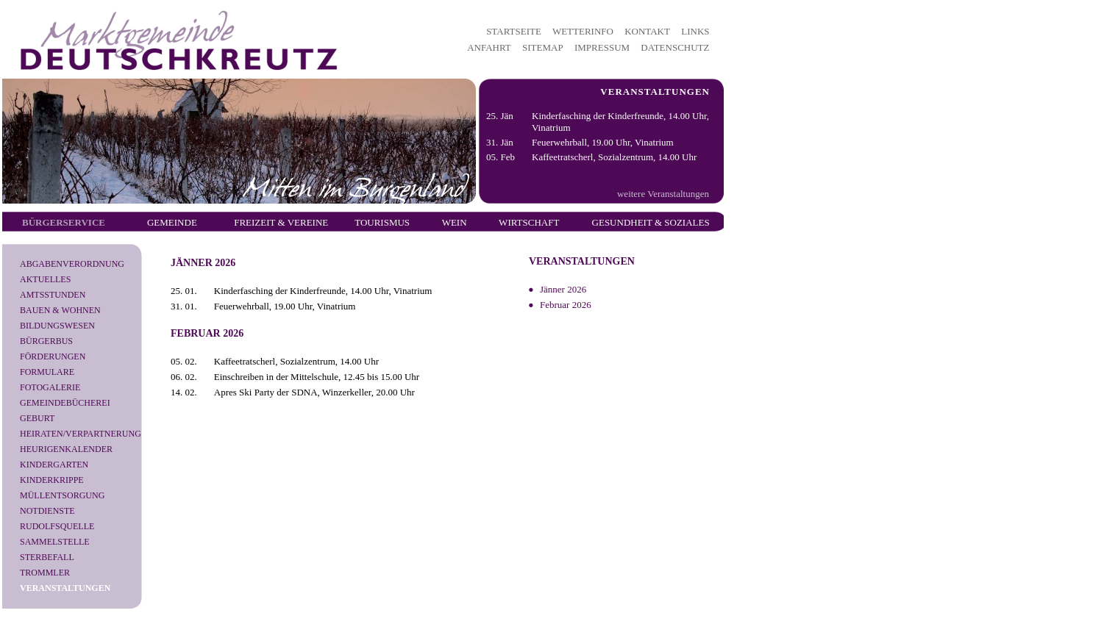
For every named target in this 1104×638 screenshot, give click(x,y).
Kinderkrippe (52, 480)
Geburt (37, 418)
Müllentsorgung (62, 495)
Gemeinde (172, 222)
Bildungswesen (57, 325)
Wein (454, 222)
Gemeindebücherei (65, 403)
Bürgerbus (46, 341)
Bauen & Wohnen (60, 310)
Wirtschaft (529, 222)
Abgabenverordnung (72, 264)
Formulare (47, 372)
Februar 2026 (565, 304)
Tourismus (382, 222)
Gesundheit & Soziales (651, 222)
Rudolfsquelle (57, 526)
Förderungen (52, 356)
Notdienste (47, 511)
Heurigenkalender (66, 449)
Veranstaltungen (65, 588)
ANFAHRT (489, 47)
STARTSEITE (513, 31)
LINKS (695, 31)
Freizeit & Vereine (281, 222)
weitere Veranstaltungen (663, 193)
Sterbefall (47, 557)
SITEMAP (542, 47)
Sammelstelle (55, 542)
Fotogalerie (50, 387)
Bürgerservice (63, 222)
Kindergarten (54, 464)
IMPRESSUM (602, 47)
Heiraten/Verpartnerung (80, 434)
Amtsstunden (52, 295)
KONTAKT (647, 31)
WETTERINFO (582, 31)
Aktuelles (45, 279)
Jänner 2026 (563, 289)
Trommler (45, 572)
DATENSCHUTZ (675, 47)
